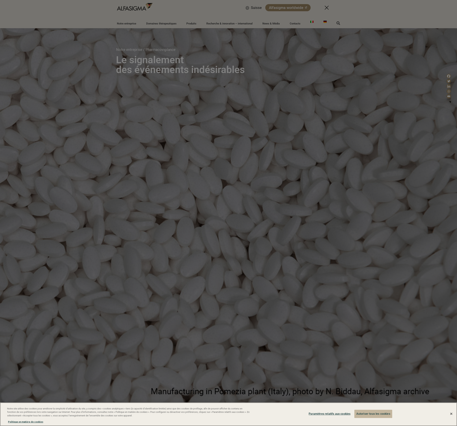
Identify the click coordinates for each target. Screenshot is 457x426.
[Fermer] (451, 414)
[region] (228, 414)
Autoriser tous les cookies (373, 413)
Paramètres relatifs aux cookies (329, 413)
